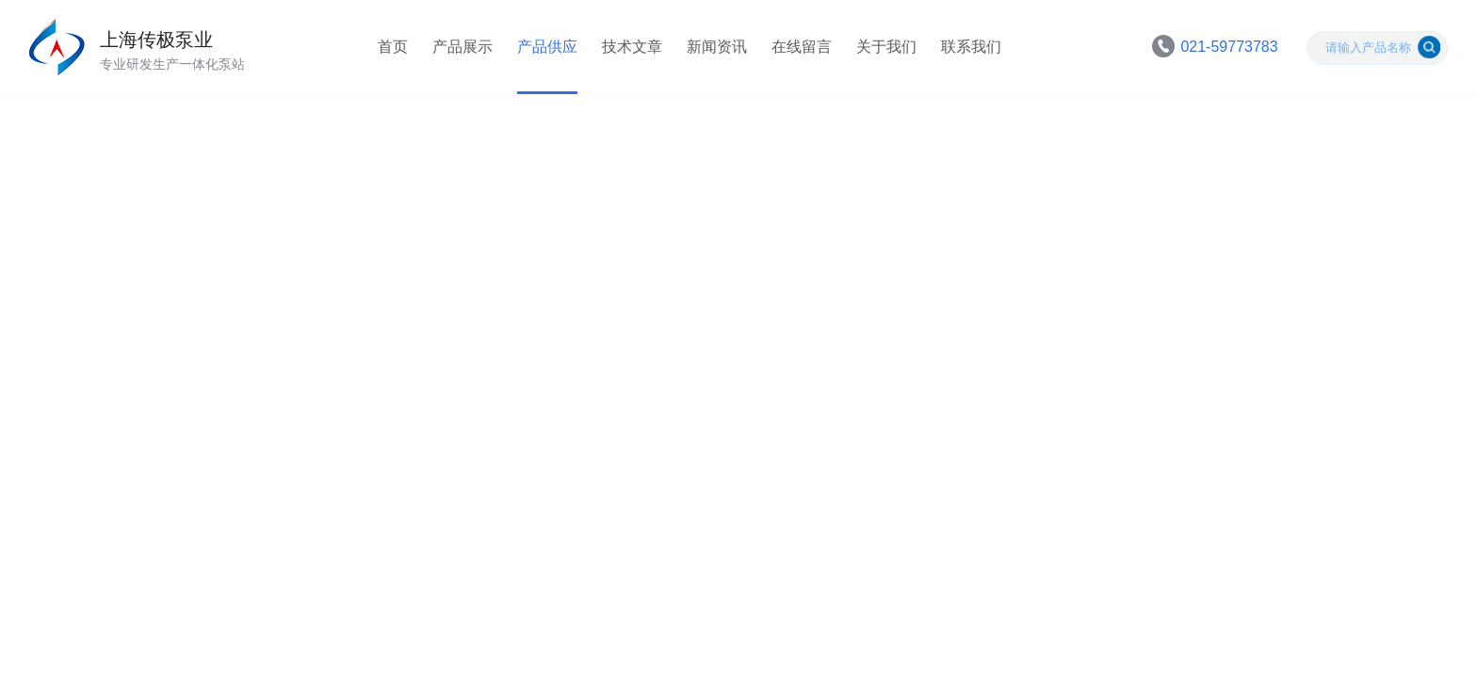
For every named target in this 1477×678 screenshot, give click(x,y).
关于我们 (886, 47)
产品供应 (547, 47)
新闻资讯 (717, 47)
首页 (393, 47)
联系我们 (971, 47)
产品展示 (462, 47)
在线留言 (801, 47)
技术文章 (632, 47)
